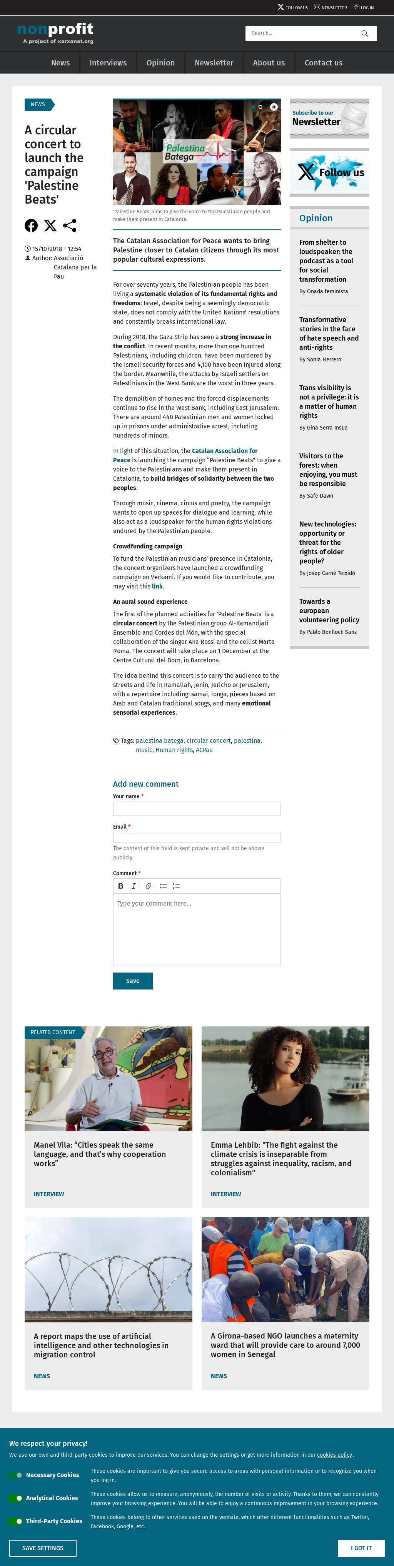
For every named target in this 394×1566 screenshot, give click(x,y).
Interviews (108, 62)
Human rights (174, 750)
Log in (367, 7)
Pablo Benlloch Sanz (332, 641)
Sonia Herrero (324, 359)
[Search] (311, 33)
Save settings (42, 1548)
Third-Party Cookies (54, 1521)
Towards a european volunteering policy (319, 615)
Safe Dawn (320, 496)
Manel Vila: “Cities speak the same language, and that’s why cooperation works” (101, 1154)
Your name (126, 796)
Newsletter (333, 7)
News (60, 62)
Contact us (324, 62)
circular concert (209, 740)
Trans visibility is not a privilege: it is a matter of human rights (326, 402)
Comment (125, 873)
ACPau (204, 750)
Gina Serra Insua (327, 428)
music (144, 750)
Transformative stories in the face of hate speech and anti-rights (328, 334)
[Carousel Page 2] (260, 107)
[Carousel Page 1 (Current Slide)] (253, 107)
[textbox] (197, 929)
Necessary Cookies (52, 1475)
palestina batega (160, 740)
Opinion (161, 62)
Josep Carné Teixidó (331, 573)
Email (120, 827)
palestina (247, 740)
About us (269, 62)
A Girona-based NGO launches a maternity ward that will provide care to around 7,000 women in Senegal (285, 1345)
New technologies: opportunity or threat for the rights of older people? (328, 542)
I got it (361, 1548)
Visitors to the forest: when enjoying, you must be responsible (329, 470)
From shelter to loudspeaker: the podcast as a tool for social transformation (327, 261)
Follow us (294, 7)
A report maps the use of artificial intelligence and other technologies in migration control (102, 1345)
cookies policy (334, 1455)
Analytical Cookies (52, 1498)
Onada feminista (327, 291)
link (157, 586)
